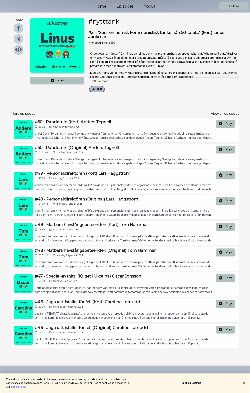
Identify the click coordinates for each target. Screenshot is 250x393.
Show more (99, 81)
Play (57, 80)
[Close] (243, 385)
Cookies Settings (191, 384)
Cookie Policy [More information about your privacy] (18, 388)
